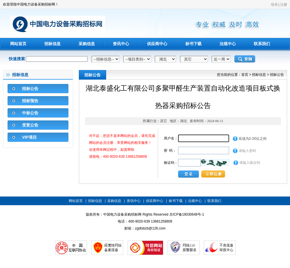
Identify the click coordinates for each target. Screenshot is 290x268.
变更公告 (30, 125)
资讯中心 (121, 43)
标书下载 (193, 43)
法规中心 (228, 43)
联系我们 (262, 43)
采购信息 (87, 43)
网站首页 (18, 43)
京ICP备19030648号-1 (186, 214)
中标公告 (30, 113)
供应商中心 (157, 43)
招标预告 (30, 100)
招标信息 (52, 43)
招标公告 (30, 88)
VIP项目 (29, 137)
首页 (244, 75)
